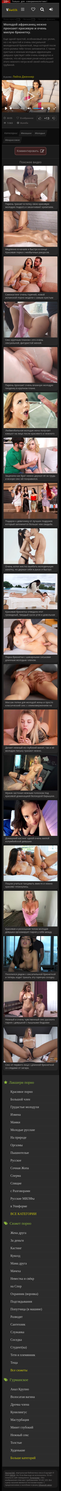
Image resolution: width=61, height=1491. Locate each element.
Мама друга (18, 1263)
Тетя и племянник (22, 1355)
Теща (14, 1362)
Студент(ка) (18, 1347)
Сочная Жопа (19, 1168)
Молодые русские (22, 1129)
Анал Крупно (19, 1389)
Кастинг (16, 1248)
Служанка (17, 1332)
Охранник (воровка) (24, 1293)
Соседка (16, 1339)
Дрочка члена (19, 1404)
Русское (15, 1160)
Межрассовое (12, 140)
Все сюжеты (18, 1370)
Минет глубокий (21, 1427)
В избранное (26, 118)
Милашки (26, 133)
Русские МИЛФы (22, 1198)
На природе (18, 1137)
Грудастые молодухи (24, 1107)
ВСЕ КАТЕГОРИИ (23, 1213)
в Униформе (18, 1206)
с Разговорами (20, 1191)
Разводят (16, 1316)
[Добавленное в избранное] (33, 10)
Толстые (16, 1442)
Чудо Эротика (12, 9)
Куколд (15, 1255)
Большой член (20, 1099)
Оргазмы (16, 1145)
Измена (15, 1114)
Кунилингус (18, 1412)
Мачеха (15, 1271)
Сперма (15, 1175)
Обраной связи (45, 1485)
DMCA (12, 1475)
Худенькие (17, 1450)
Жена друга (18, 1232)
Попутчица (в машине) (26, 1309)
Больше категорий (22, 1457)
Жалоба (22, 122)
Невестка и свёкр (22, 1278)
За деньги (17, 1240)
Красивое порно (21, 1091)
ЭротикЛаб (10, 1473)
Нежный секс (19, 1435)
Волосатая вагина (22, 1396)
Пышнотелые (19, 1152)
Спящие (15, 1183)
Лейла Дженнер (23, 76)
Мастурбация (19, 1419)
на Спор (16, 1286)
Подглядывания (21, 1301)
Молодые (40, 133)
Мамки (15, 1122)
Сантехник (17, 1324)
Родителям (34, 1477)
